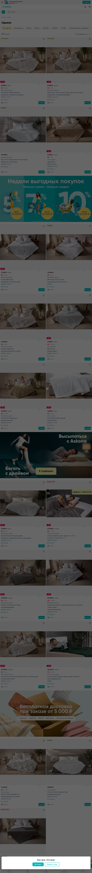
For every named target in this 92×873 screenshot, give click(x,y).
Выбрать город (52, 864)
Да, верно (38, 864)
